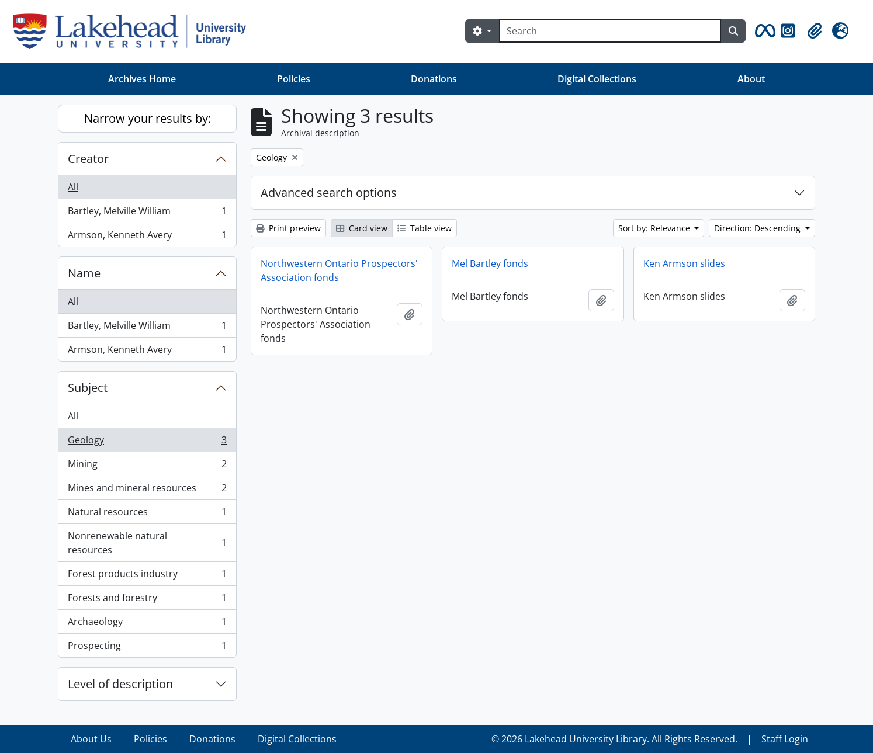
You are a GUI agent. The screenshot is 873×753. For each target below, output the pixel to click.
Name (84, 273)
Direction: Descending (758, 228)
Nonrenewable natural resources (147, 542)
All (73, 187)
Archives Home (142, 78)
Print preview (288, 228)
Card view (361, 228)
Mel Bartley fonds (490, 263)
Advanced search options (329, 192)
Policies (293, 78)
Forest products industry (147, 576)
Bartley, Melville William (147, 213)
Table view (424, 228)
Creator (88, 158)
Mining (147, 466)
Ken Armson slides (684, 263)
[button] (763, 31)
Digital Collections (596, 78)
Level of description (120, 684)
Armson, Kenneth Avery (147, 237)
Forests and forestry (147, 600)
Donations (434, 78)
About (751, 78)
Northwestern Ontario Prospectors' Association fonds (339, 270)
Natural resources (147, 514)
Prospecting (147, 648)
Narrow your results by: (147, 118)
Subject (88, 387)
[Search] (610, 31)
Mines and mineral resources (147, 490)
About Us (91, 739)
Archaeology (147, 624)
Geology (147, 442)
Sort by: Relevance (655, 228)
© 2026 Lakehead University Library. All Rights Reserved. (614, 739)
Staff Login (784, 739)
